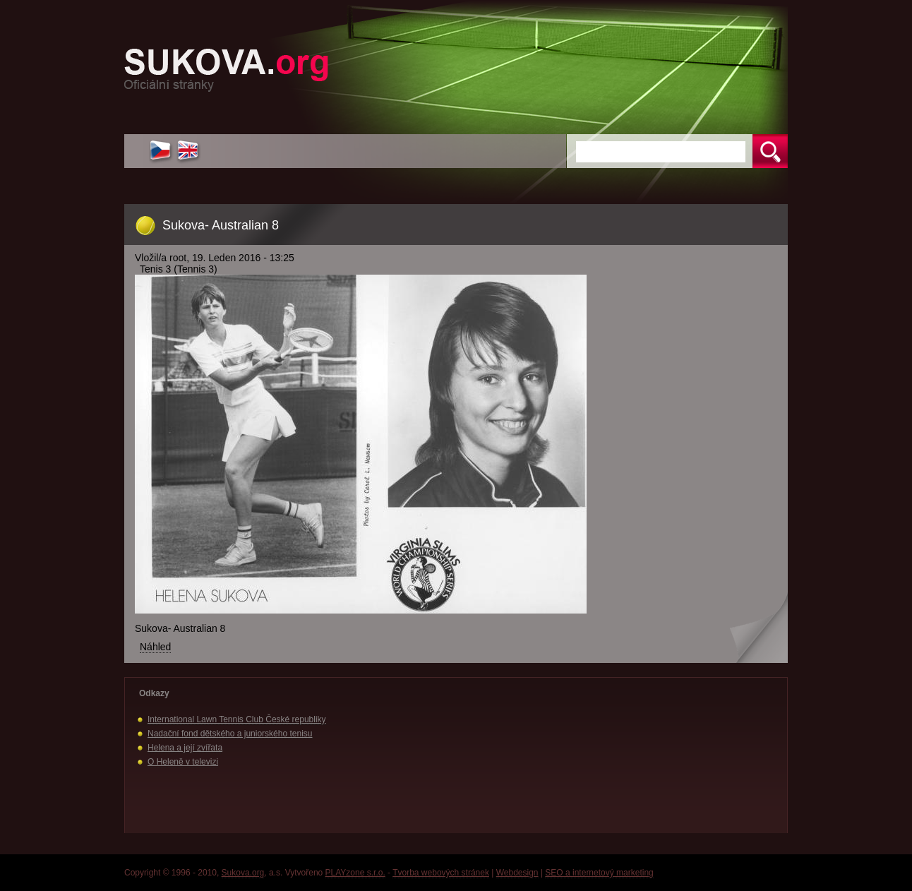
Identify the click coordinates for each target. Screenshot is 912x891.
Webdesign (517, 873)
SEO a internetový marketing (599, 873)
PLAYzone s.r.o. (355, 873)
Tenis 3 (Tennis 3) (178, 269)
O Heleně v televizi (183, 762)
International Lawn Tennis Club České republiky (237, 719)
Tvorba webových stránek (440, 873)
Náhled (155, 646)
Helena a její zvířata (185, 748)
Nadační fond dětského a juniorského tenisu (230, 733)
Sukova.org (243, 873)
